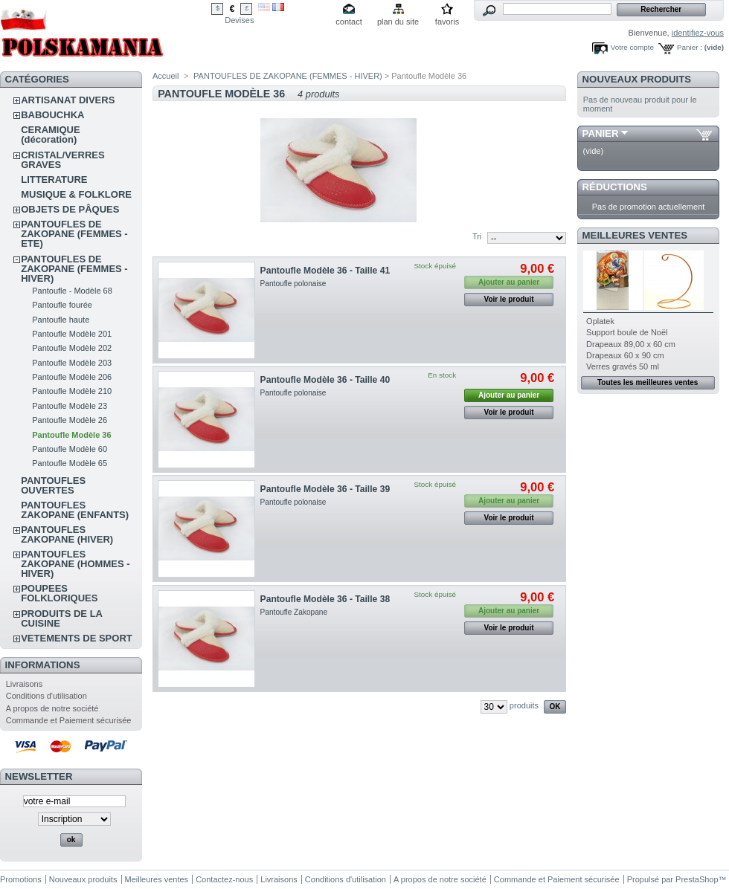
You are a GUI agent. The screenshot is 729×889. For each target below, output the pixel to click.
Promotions (21, 879)
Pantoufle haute (60, 319)
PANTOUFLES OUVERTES (53, 485)
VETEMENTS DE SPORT (76, 638)
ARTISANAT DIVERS (68, 100)
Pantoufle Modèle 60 (69, 448)
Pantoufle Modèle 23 (69, 405)
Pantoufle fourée (62, 304)
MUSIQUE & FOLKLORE (76, 194)
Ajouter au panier (508, 395)
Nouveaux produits (637, 79)
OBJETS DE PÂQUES (70, 209)
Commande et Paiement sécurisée (69, 720)
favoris (447, 21)
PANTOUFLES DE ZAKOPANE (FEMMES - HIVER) (74, 268)
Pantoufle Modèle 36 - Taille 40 (325, 380)
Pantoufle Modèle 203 (72, 362)
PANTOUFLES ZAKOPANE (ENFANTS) (75, 510)
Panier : (689, 47)
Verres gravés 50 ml (622, 366)
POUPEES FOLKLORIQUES (59, 593)
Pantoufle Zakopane (294, 612)
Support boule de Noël (626, 332)
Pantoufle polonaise (293, 283)
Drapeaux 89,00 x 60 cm (630, 344)
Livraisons (24, 683)
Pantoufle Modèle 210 (72, 391)
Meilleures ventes (634, 235)
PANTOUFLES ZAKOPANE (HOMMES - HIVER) (75, 564)
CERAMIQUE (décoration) (50, 134)
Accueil (165, 75)
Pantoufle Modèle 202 (72, 347)
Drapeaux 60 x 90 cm (625, 355)
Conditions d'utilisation (46, 695)
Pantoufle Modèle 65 (69, 463)
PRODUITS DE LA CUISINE (61, 618)
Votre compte (632, 47)
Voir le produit (509, 299)
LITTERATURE (54, 179)
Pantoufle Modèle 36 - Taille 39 (325, 489)
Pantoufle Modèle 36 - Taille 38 (325, 599)
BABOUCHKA (52, 114)
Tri (476, 236)
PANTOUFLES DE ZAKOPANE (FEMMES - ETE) (74, 234)
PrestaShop (696, 879)
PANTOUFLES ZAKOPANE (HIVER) (67, 534)
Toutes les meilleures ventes (647, 382)
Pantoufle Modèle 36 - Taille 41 (325, 270)
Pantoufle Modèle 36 (71, 434)
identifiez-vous (698, 32)
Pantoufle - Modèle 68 (72, 290)
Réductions (614, 187)
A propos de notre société (52, 708)
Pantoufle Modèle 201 (72, 333)
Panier (600, 133)
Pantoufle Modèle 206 (72, 376)
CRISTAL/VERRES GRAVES (62, 159)
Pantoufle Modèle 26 (69, 420)
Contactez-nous (224, 879)
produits (524, 705)
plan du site (398, 21)
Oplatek (600, 321)
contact (348, 21)
